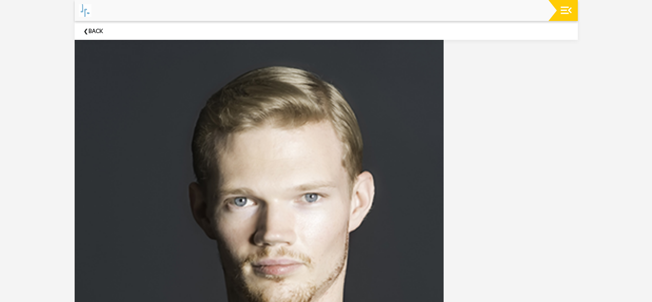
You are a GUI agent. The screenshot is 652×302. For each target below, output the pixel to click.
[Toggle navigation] (566, 10)
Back (95, 31)
